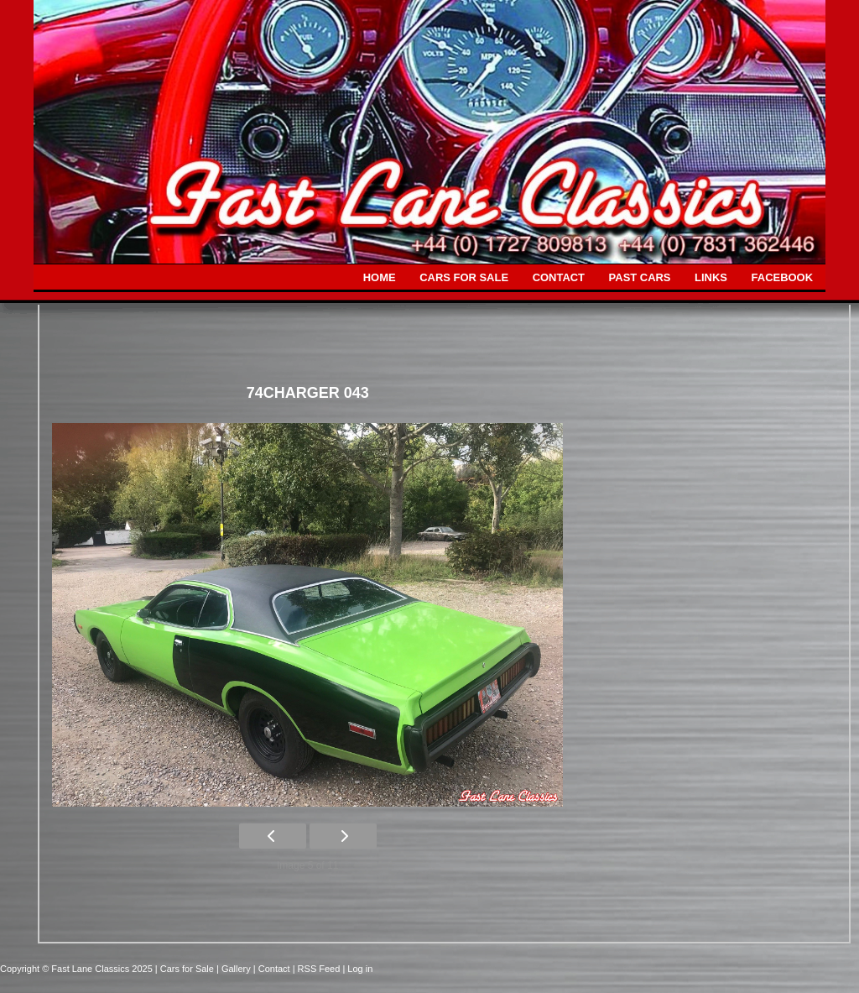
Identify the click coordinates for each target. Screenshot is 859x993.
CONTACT (559, 277)
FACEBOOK (782, 277)
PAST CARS (640, 277)
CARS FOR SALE (463, 277)
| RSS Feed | (320, 969)
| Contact (273, 969)
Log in (359, 969)
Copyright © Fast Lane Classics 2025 (77, 969)
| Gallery (234, 969)
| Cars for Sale (185, 969)
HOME (379, 277)
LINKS (711, 277)
